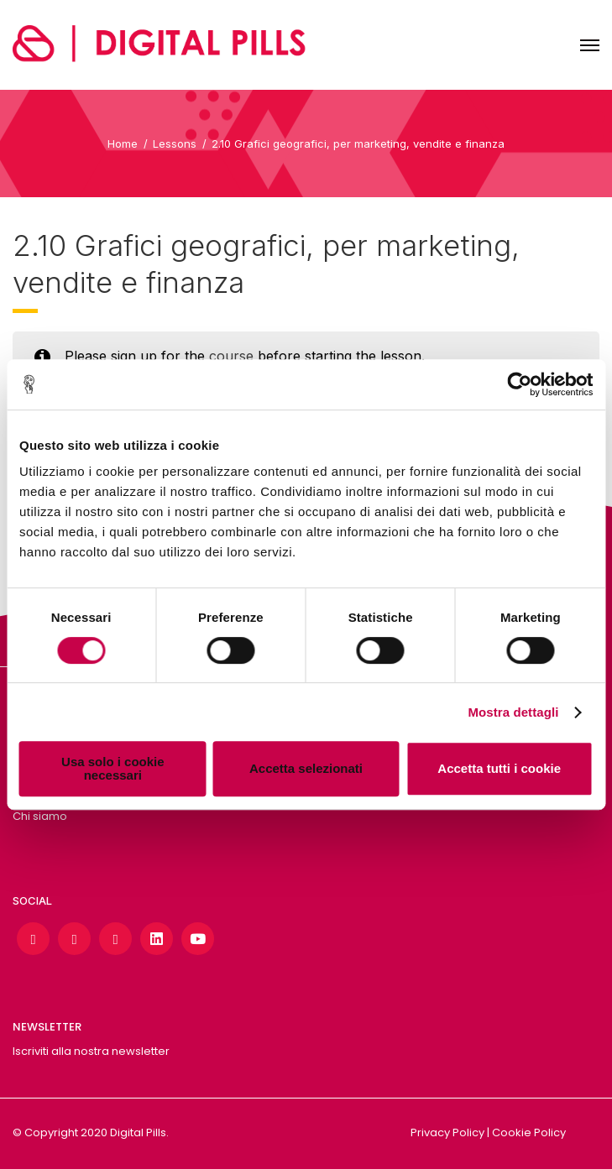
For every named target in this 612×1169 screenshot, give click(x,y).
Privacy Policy (447, 1132)
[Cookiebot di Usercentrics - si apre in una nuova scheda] (519, 384)
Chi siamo (40, 816)
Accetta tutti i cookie (499, 768)
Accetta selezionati (306, 768)
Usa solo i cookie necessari (113, 768)
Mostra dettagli (513, 712)
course (231, 355)
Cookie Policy (529, 1132)
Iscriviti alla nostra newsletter (91, 1051)
